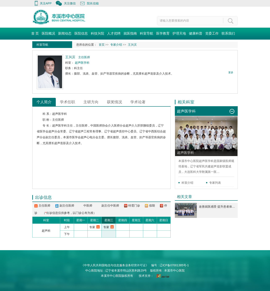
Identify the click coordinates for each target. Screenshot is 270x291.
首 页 (35, 33)
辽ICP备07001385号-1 (174, 265)
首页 (102, 44)
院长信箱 (93, 3)
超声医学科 (59, 113)
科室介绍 (187, 182)
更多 (230, 72)
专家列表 (215, 182)
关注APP (46, 3)
